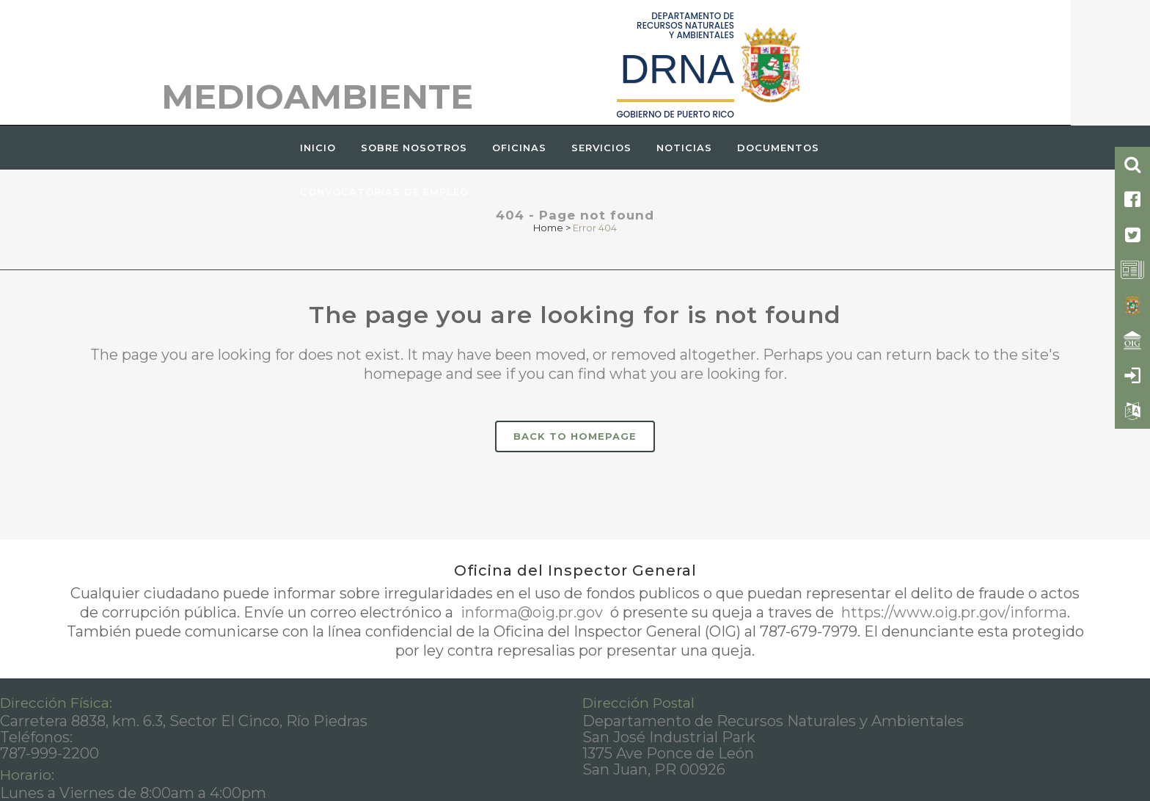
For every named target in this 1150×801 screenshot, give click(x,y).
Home (548, 227)
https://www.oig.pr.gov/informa (952, 612)
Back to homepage (575, 436)
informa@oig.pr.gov (532, 612)
